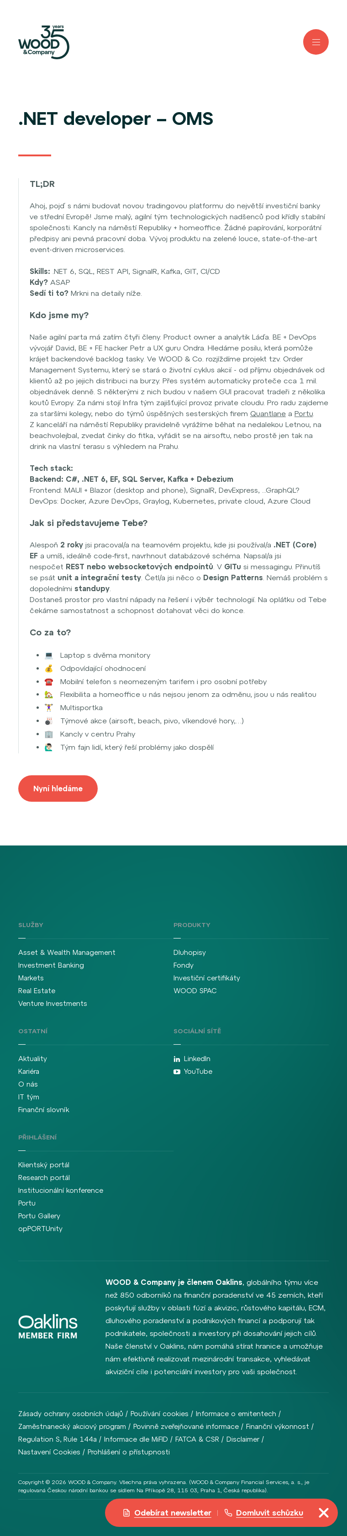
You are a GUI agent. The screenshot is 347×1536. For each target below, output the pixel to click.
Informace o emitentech (236, 1413)
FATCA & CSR (197, 1439)
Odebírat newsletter (166, 1512)
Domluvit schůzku (263, 1512)
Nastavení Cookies (49, 1452)
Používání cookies (160, 1413)
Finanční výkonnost (277, 1426)
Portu (303, 413)
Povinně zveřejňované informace (186, 1426)
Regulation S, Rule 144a (57, 1439)
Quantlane (268, 413)
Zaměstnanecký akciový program (72, 1426)
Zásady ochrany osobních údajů (70, 1413)
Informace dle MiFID (136, 1439)
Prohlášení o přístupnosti (129, 1452)
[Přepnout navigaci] (323, 1513)
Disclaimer (242, 1439)
